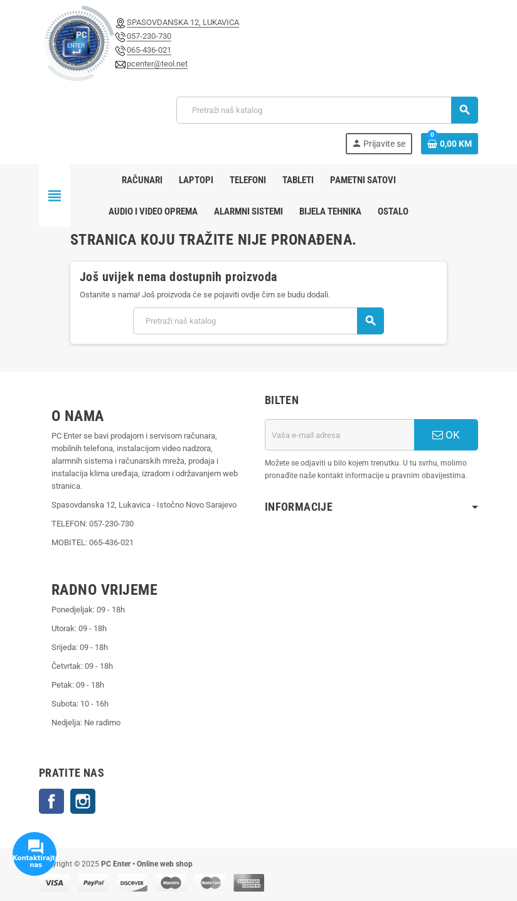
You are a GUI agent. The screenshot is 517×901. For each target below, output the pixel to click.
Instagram (82, 801)
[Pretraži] (326, 110)
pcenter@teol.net (157, 63)
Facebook (51, 801)
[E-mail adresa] (339, 434)
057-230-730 (149, 36)
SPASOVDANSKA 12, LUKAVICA (183, 22)
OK (446, 435)
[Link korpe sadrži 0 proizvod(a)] (449, 143)
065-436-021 (149, 50)
